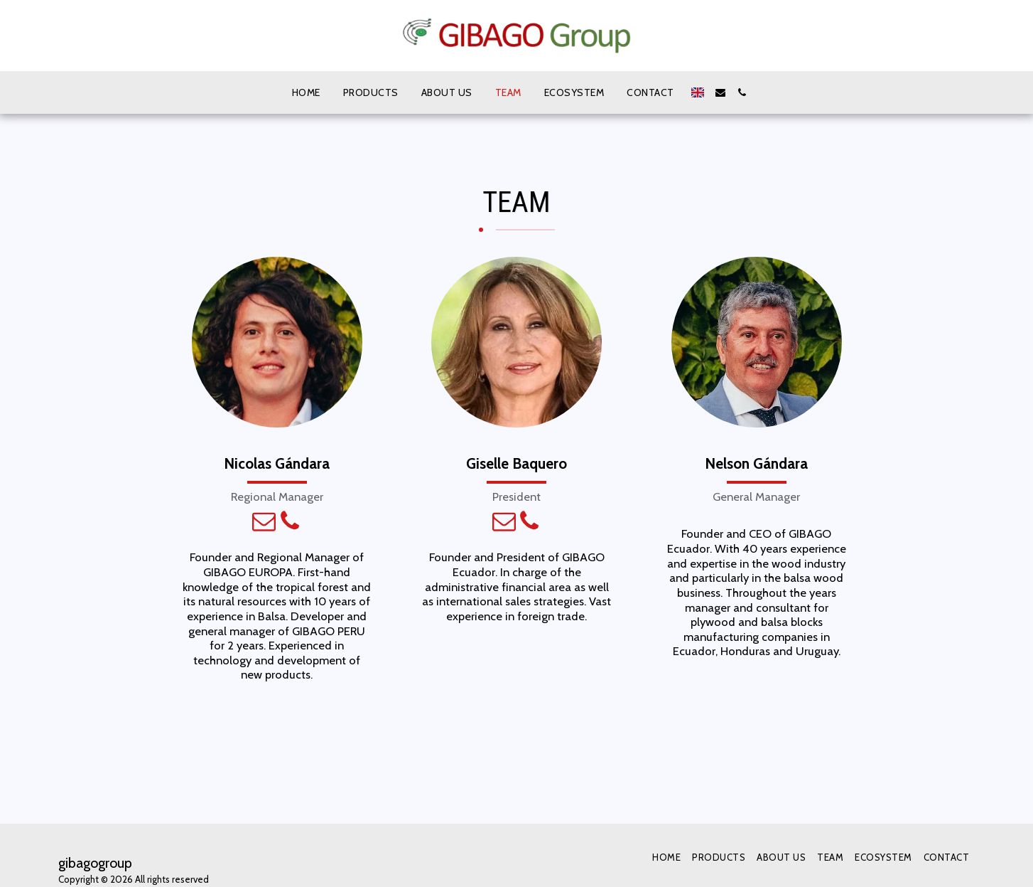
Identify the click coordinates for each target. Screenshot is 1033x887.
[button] (720, 92)
